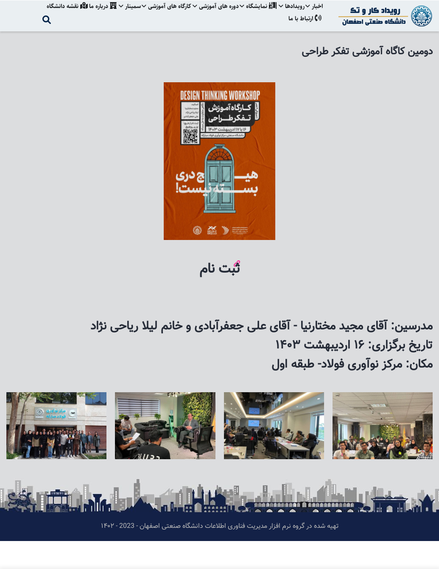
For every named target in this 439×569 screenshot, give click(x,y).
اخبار (314, 15)
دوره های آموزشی (212, 15)
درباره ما (95, 15)
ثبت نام (219, 297)
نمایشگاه (255, 15)
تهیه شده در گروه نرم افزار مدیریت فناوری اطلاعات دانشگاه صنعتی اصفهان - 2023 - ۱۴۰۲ (219, 554)
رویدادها (290, 15)
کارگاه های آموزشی (162, 15)
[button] (383, 425)
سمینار (124, 15)
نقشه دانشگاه (58, 15)
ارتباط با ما (305, 44)
